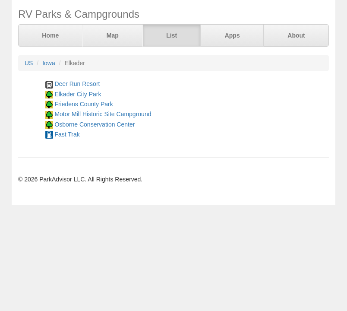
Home (50, 35)
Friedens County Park (83, 104)
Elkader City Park (77, 94)
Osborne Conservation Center (94, 124)
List (171, 35)
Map (113, 35)
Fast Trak (66, 134)
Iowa (48, 63)
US (29, 63)
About (296, 35)
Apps (232, 35)
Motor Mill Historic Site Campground (102, 114)
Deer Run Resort (77, 83)
